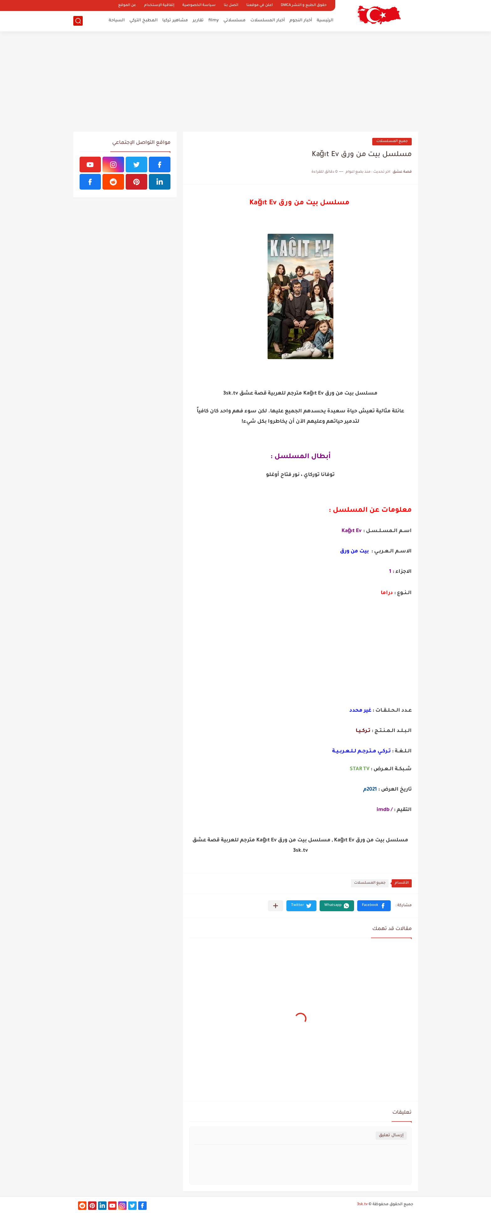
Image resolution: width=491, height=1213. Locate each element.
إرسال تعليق (391, 1135)
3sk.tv (362, 1204)
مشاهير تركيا (175, 20)
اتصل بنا (231, 5)
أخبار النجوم (301, 20)
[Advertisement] (246, 81)
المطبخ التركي (143, 20)
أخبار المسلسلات (267, 20)
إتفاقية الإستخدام (159, 5)
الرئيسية (325, 20)
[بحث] (78, 21)
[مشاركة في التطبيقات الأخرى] (275, 905)
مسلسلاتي (234, 20)
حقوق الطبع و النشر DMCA (303, 5)
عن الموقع (127, 5)
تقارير (198, 20)
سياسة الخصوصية (199, 5)
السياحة (117, 20)
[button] (374, 905)
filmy (213, 20)
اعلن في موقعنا (259, 5)
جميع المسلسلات (392, 141)
